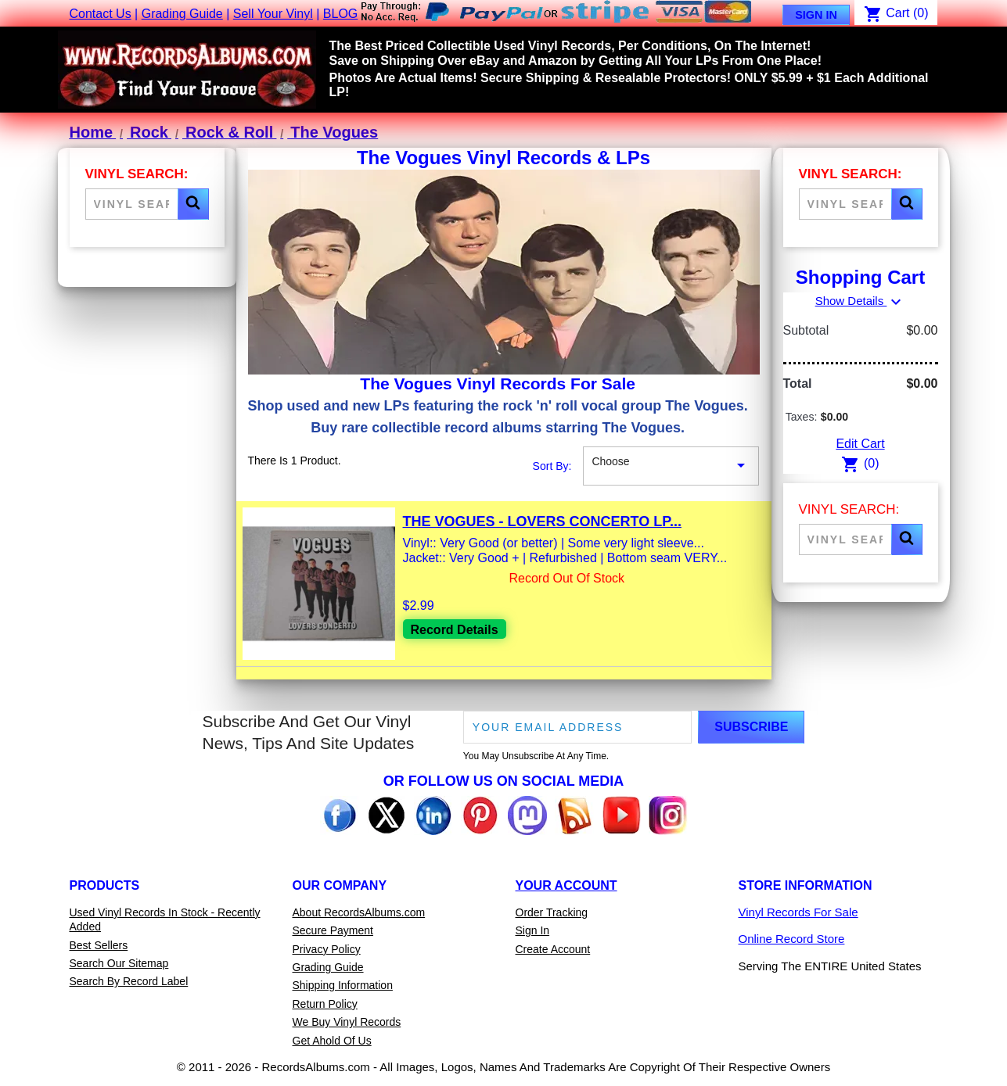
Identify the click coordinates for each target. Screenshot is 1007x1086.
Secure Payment (333, 930)
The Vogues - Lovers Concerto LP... (542, 521)
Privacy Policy (327, 949)
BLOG (340, 13)
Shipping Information (343, 985)
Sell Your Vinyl (273, 13)
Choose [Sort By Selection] (671, 466)
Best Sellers (99, 945)
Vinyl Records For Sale (798, 912)
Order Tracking (552, 912)
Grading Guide (182, 13)
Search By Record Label (129, 981)
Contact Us (100, 13)
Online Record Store (792, 938)
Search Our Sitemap (119, 963)
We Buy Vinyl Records (347, 1022)
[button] (193, 204)
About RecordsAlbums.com (359, 912)
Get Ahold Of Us (332, 1040)
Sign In (816, 15)
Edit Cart (860, 443)
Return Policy (325, 1004)
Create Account (553, 949)
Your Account (566, 885)
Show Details (860, 300)
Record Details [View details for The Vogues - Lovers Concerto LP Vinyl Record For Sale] (454, 629)
